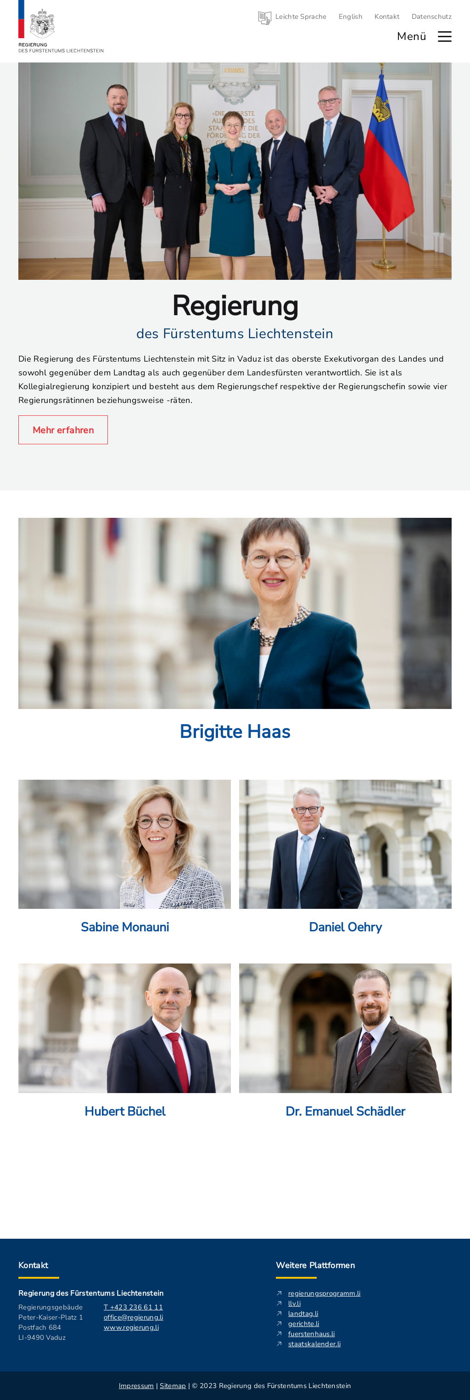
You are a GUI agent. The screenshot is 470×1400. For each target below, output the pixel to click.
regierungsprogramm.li (324, 1293)
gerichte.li (303, 1323)
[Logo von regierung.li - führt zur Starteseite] (61, 26)
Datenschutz (432, 16)
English (351, 16)
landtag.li (303, 1313)
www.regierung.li (131, 1327)
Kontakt (387, 16)
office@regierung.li (133, 1317)
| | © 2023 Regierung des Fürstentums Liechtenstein (235, 1385)
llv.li (294, 1303)
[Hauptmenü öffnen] (445, 36)
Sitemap (173, 1385)
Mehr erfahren (63, 430)
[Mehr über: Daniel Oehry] (345, 872)
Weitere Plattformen (315, 1265)
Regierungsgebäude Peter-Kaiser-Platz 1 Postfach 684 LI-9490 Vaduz (50, 1322)
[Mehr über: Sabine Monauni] (124, 872)
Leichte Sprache (301, 16)
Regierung (235, 306)
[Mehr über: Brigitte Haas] (235, 644)
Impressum (136, 1385)
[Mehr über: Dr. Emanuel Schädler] (345, 1056)
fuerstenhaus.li (311, 1333)
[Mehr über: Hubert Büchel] (124, 1056)
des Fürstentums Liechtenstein (234, 333)
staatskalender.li (314, 1344)
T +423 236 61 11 (133, 1307)
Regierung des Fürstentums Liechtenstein (90, 1293)
